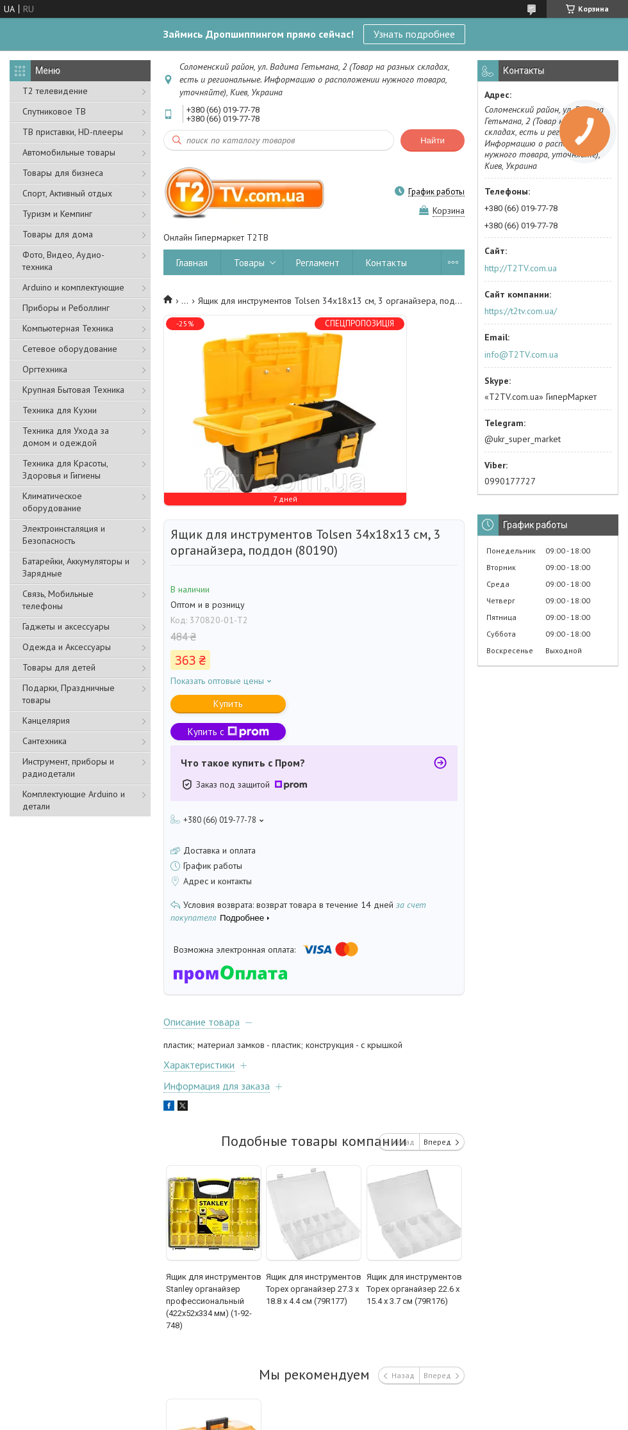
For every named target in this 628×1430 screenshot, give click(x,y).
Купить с (228, 732)
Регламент (318, 262)
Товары (249, 262)
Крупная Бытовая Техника (73, 389)
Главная (192, 262)
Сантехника (44, 741)
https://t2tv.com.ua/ (520, 311)
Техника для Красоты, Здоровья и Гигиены (65, 469)
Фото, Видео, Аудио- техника (63, 261)
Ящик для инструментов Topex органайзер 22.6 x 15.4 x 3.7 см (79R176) (414, 1289)
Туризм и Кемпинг (57, 213)
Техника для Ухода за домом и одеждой (65, 437)
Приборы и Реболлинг (66, 308)
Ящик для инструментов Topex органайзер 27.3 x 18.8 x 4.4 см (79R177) (313, 1289)
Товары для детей (58, 667)
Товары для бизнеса (62, 173)
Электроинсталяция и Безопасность (63, 534)
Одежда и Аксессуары (66, 647)
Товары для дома (57, 234)
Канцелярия (46, 720)
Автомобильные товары (68, 152)
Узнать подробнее (414, 34)
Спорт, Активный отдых (67, 193)
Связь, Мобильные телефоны (58, 600)
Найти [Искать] (432, 140)
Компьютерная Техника (67, 328)
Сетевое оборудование (69, 348)
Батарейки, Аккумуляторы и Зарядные (75, 567)
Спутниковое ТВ (54, 111)
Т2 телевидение (55, 91)
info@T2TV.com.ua (521, 354)
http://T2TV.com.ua (520, 268)
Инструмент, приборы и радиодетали (68, 767)
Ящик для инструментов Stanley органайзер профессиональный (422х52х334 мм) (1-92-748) (213, 1301)
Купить (228, 703)
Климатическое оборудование (52, 502)
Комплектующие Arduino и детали (73, 800)
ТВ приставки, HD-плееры (72, 132)
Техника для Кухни (59, 410)
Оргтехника (44, 369)
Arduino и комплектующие (73, 287)
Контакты (386, 262)
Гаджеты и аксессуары (66, 626)
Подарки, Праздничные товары (68, 694)
